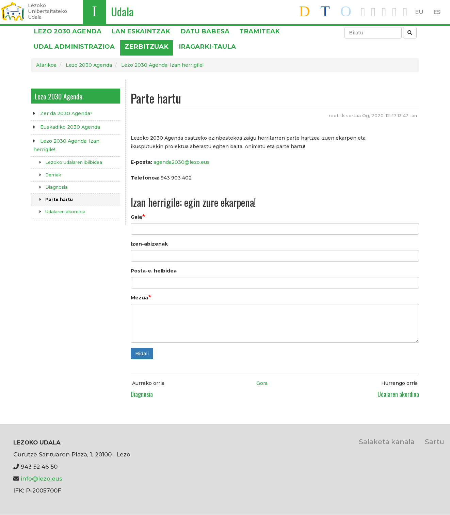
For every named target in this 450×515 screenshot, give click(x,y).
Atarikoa (46, 65)
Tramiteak (259, 31)
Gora (262, 383)
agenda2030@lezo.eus (182, 162)
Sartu (434, 441)
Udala (122, 11)
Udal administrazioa (74, 46)
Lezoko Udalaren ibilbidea (73, 162)
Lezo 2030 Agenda (67, 31)
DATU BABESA (204, 31)
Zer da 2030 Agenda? (66, 113)
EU (419, 12)
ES (436, 12)
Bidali (142, 353)
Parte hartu (59, 199)
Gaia (136, 217)
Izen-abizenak (149, 244)
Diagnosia (56, 187)
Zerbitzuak (146, 46)
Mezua (139, 298)
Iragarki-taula (207, 46)
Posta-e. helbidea (154, 271)
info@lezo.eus (41, 478)
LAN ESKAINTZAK (140, 31)
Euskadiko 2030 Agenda (70, 127)
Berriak (53, 174)
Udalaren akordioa (65, 211)
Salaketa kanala (387, 441)
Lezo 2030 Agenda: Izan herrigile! (162, 65)
